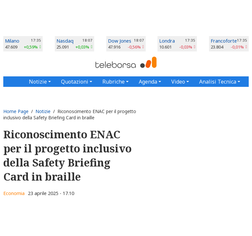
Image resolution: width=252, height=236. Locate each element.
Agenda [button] (148, 81)
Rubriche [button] (113, 81)
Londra (167, 41)
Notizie (43, 111)
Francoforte (224, 41)
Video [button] (178, 81)
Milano (12, 41)
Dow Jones (119, 41)
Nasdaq (65, 41)
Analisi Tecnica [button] (217, 81)
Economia (14, 193)
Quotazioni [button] (74, 81)
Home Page (16, 111)
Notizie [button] (38, 81)
